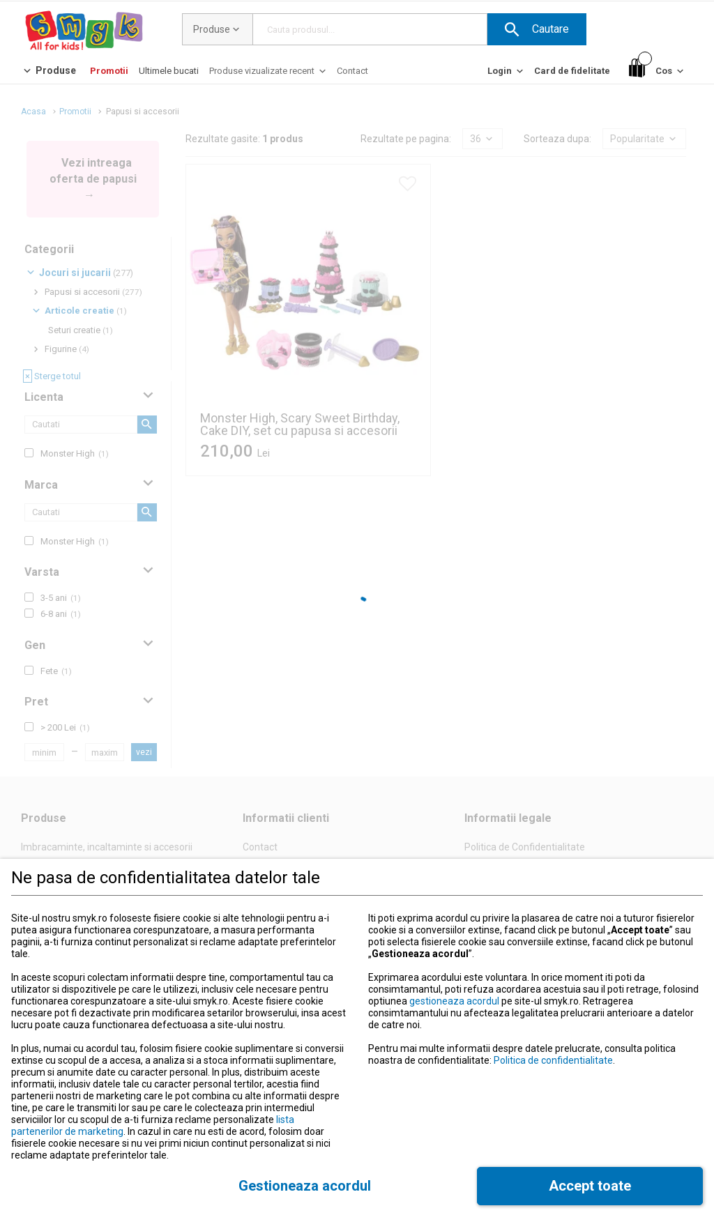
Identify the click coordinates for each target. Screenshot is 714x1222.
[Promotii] (109, 70)
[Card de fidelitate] (572, 70)
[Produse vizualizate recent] (268, 74)
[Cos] (657, 71)
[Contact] (352, 70)
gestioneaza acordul (454, 1001)
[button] (536, 29)
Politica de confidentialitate (553, 1060)
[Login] (506, 74)
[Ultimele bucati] (169, 70)
